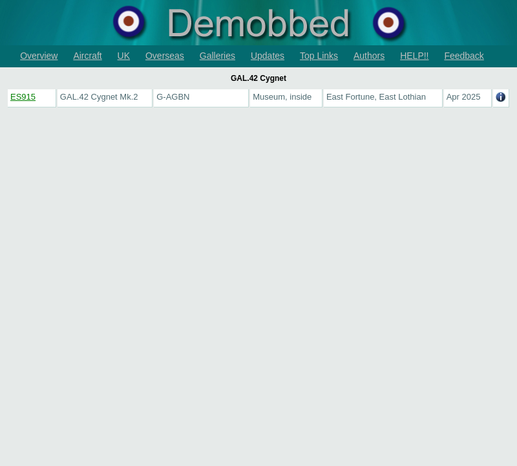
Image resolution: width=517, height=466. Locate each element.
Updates (267, 55)
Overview (39, 55)
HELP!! (414, 55)
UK (124, 55)
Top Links (319, 55)
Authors (369, 55)
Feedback (463, 55)
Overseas (164, 55)
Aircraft (87, 55)
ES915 (23, 97)
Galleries (217, 55)
